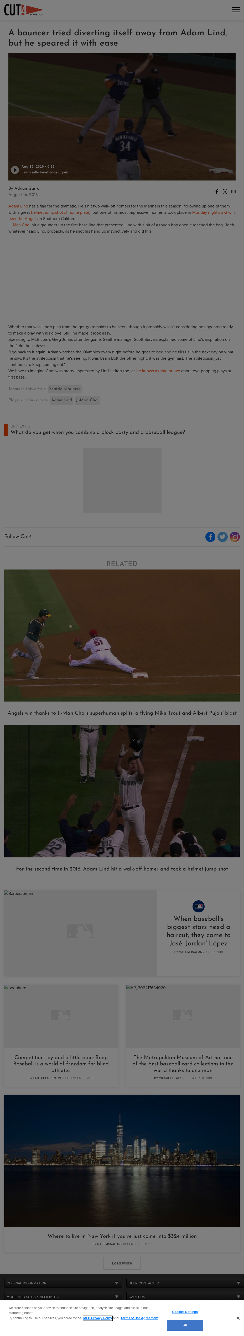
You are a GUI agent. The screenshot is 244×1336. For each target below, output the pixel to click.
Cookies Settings (185, 1312)
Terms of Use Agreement (139, 1318)
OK (185, 1325)
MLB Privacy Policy (97, 1318)
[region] (122, 1318)
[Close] (238, 1318)
